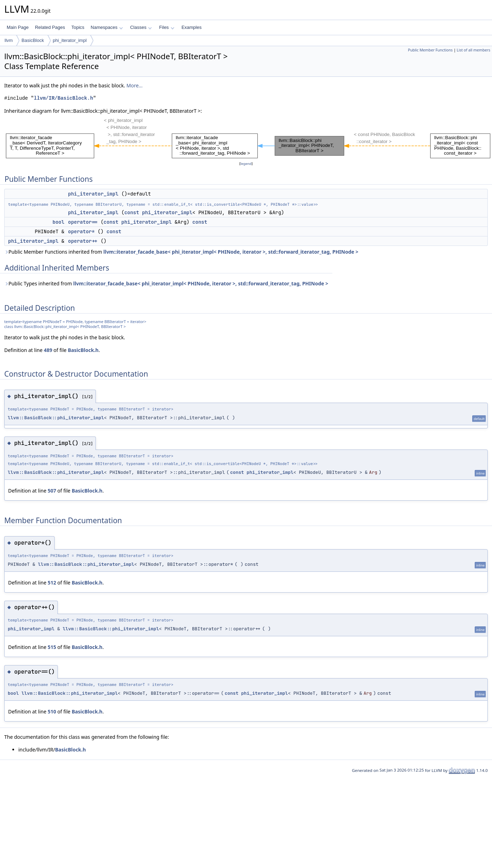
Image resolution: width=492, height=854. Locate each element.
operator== (83, 222)
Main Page (18, 27)
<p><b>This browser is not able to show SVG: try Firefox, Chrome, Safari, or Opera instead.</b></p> (248, 137)
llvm (9, 40)
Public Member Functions (430, 50)
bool (58, 222)
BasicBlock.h (83, 350)
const (131, 212)
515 (52, 647)
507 (52, 490)
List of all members (473, 50)
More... (135, 85)
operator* (81, 231)
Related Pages (50, 27)
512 (52, 582)
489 (48, 350)
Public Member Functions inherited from (181, 251)
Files (166, 27)
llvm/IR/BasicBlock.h (63, 98)
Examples (192, 27)
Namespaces (107, 27)
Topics (77, 27)
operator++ (83, 241)
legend (246, 163)
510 (52, 711)
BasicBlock (32, 40)
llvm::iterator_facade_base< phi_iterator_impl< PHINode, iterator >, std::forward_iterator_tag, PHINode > (230, 251)
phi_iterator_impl (70, 40)
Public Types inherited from (166, 283)
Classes (141, 27)
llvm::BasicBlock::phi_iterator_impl (56, 418)
